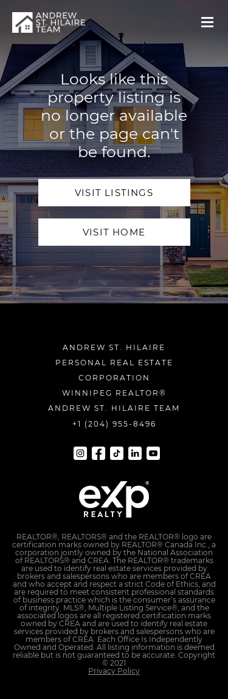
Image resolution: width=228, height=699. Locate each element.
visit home (114, 232)
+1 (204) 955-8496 (114, 423)
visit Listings (114, 192)
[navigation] (48, 22)
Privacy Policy (114, 671)
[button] (207, 22)
